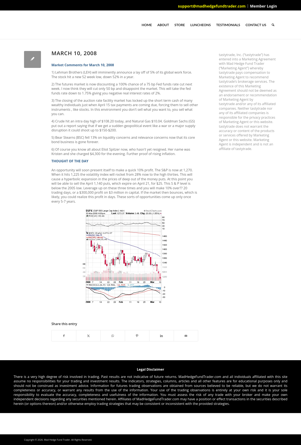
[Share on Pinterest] (137, 335)
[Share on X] (88, 335)
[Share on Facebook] (64, 335)
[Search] (273, 25)
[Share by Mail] (186, 335)
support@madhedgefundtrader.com (212, 6)
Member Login (263, 6)
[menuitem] (212, 6)
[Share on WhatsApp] (113, 335)
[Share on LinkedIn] (161, 335)
